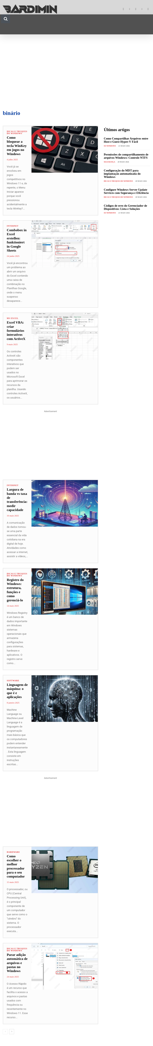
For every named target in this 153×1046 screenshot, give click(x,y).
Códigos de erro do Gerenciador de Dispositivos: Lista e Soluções (124, 206)
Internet (13, 226)
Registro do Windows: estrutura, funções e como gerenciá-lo (15, 586)
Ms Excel (12, 314)
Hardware (13, 848)
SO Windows (110, 146)
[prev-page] (5, 1027)
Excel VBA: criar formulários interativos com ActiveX (16, 327)
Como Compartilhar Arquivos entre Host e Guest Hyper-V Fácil (125, 140)
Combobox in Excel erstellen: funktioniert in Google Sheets (17, 238)
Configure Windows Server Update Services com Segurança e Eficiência (125, 190)
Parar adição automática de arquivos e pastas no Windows (17, 959)
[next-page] (11, 1027)
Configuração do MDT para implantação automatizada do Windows (121, 173)
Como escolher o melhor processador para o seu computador (16, 862)
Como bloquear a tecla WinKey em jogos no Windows (16, 146)
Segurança (109, 161)
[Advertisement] (76, 70)
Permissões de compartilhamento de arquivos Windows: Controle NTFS (125, 156)
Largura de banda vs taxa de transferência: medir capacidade (17, 496)
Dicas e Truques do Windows (17, 132)
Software (13, 677)
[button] (5, 18)
